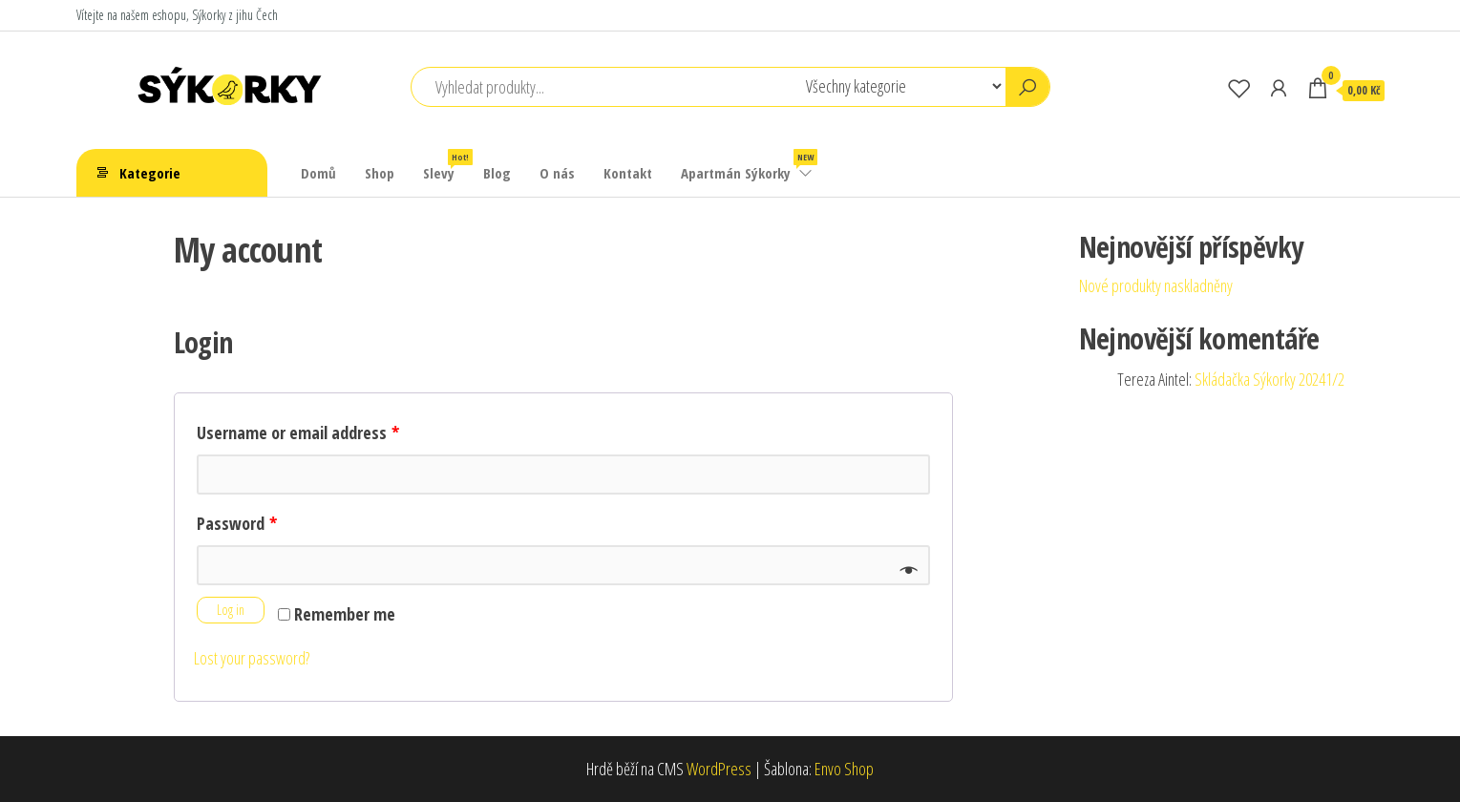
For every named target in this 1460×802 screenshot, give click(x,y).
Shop (379, 172)
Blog (497, 172)
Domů (318, 172)
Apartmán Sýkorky (748, 165)
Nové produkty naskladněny (1156, 285)
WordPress (719, 768)
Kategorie (149, 172)
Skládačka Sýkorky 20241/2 (1269, 379)
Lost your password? (251, 657)
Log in (230, 610)
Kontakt (627, 172)
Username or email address (298, 432)
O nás (557, 172)
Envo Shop (844, 768)
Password (237, 523)
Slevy (446, 165)
